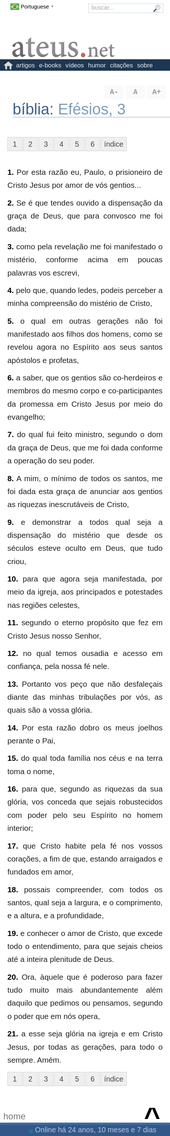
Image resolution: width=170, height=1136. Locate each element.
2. (10, 203)
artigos (25, 65)
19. (12, 933)
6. (10, 377)
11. (12, 622)
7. (10, 434)
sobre (145, 65)
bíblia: (35, 109)
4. (10, 290)
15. (12, 758)
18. (12, 889)
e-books (50, 65)
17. (12, 846)
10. (12, 578)
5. (10, 321)
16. (12, 788)
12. (12, 653)
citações (121, 65)
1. (10, 172)
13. (12, 684)
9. (10, 522)
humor (97, 65)
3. (10, 246)
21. (12, 1033)
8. (10, 478)
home (14, 1116)
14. (12, 727)
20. (12, 977)
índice (113, 144)
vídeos (75, 65)
